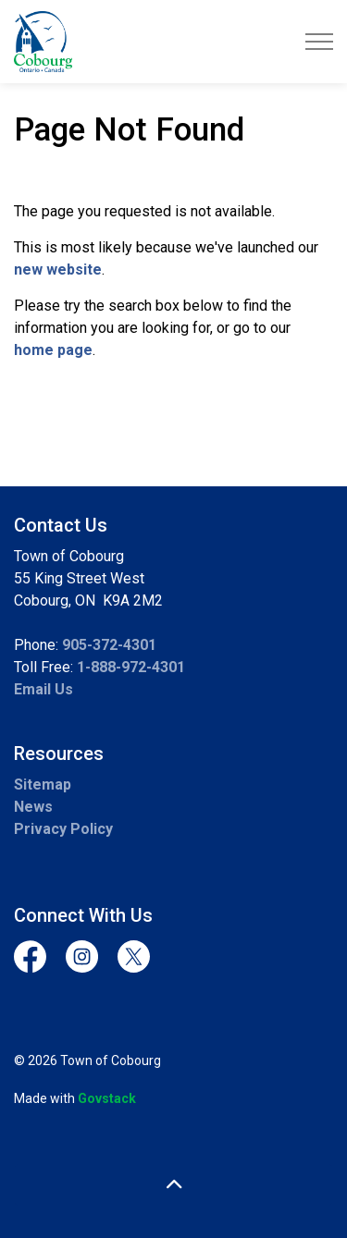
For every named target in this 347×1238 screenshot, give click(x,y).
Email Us (43, 689)
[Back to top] (173, 1185)
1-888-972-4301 (131, 667)
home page (53, 350)
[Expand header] (319, 41)
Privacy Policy (63, 829)
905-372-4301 (109, 645)
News (33, 806)
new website (58, 269)
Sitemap (42, 784)
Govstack (107, 1098)
